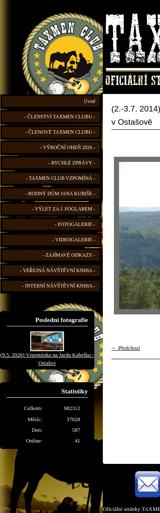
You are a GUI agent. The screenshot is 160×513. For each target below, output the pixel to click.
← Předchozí (125, 348)
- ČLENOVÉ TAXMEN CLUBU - (60, 132)
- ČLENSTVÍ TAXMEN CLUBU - (59, 117)
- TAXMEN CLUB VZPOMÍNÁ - (60, 178)
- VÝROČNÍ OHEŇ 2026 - (67, 147)
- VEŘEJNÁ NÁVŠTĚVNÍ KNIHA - (57, 270)
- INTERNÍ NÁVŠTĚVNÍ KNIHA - (58, 286)
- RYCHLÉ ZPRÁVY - (71, 163)
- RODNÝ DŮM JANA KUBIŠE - (60, 193)
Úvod (89, 101)
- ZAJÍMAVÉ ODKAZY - (69, 255)
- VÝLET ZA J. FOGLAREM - (63, 209)
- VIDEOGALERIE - (73, 240)
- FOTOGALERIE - (75, 224)
